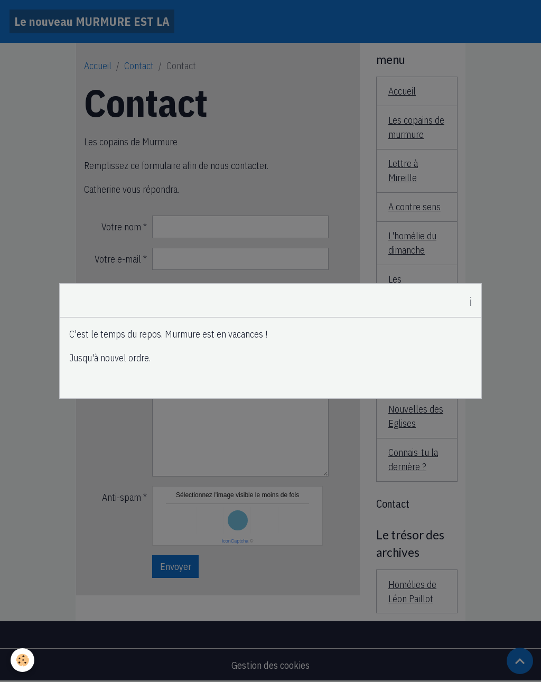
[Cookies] (22, 660)
